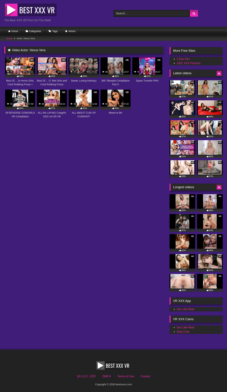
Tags (55, 31)
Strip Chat (183, 331)
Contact (145, 376)
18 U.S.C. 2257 (86, 376)
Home (15, 31)
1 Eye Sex (183, 58)
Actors (72, 31)
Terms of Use (125, 376)
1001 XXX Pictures (188, 63)
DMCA (107, 376)
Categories (35, 31)
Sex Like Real (185, 309)
